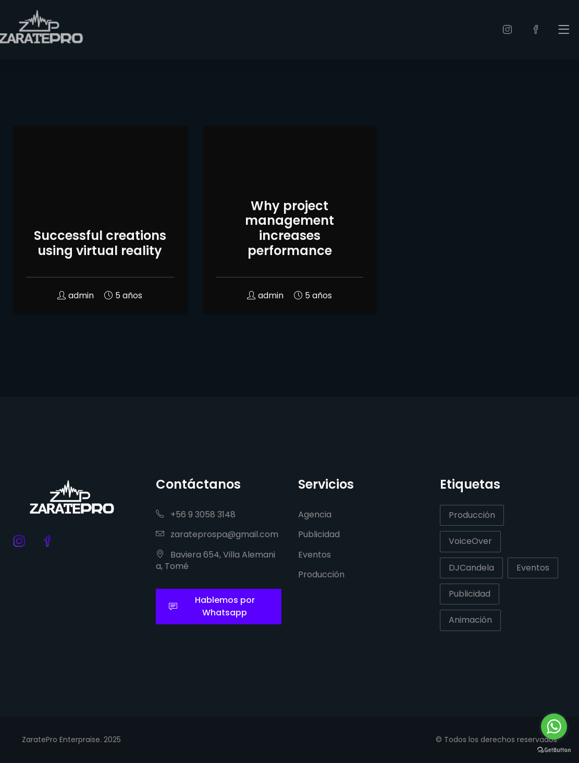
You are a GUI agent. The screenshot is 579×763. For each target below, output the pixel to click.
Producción (321, 574)
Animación (470, 620)
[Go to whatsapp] (554, 726)
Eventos (314, 555)
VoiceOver (470, 541)
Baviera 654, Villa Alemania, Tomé (215, 560)
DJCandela (471, 568)
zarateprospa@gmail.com (217, 534)
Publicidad (319, 534)
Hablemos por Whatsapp (212, 606)
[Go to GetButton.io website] (554, 749)
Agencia (314, 514)
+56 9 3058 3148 (196, 514)
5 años (123, 295)
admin (75, 295)
